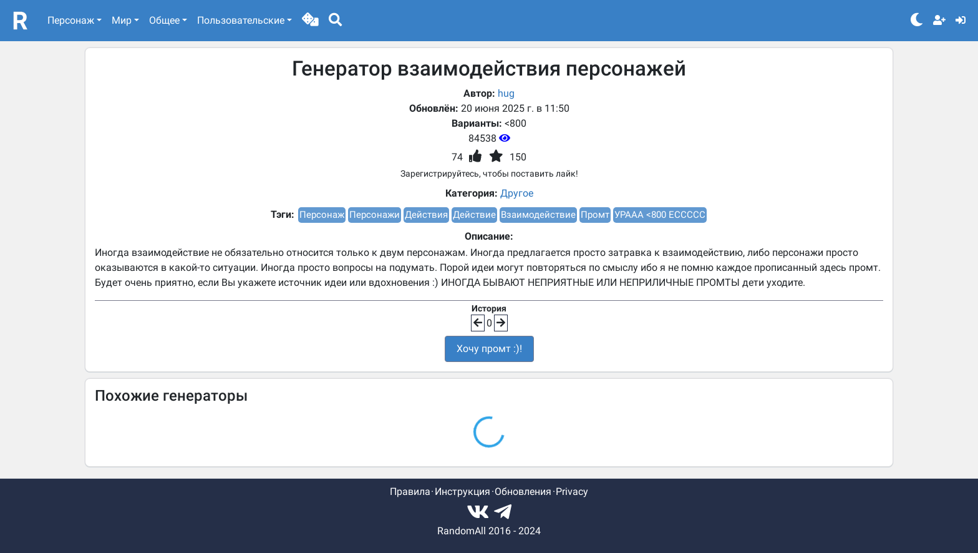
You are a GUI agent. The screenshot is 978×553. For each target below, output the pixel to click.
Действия (426, 214)
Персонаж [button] (70, 20)
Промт (595, 214)
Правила (410, 491)
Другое (516, 193)
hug (506, 93)
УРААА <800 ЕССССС (659, 214)
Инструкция (462, 491)
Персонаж (321, 214)
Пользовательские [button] (240, 20)
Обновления (523, 491)
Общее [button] (164, 20)
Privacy (572, 491)
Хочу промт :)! (489, 349)
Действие (474, 214)
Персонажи (374, 214)
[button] (310, 20)
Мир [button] (122, 20)
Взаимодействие (538, 214)
